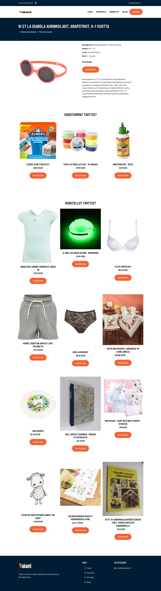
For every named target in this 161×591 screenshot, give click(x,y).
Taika (90, 12)
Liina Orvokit (38, 431)
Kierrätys (114, 12)
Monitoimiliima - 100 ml (123, 164)
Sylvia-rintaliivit (123, 266)
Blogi (125, 12)
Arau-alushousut (80, 352)
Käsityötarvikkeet (29, 32)
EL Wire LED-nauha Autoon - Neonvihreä (80, 252)
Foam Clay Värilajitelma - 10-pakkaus (80, 164)
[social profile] (35, 3)
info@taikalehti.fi (135, 3)
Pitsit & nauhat (45, 32)
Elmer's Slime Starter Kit (38, 164)
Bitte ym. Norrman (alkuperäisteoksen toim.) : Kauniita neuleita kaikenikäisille (123, 522)
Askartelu (101, 12)
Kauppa (136, 12)
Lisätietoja (90, 69)
